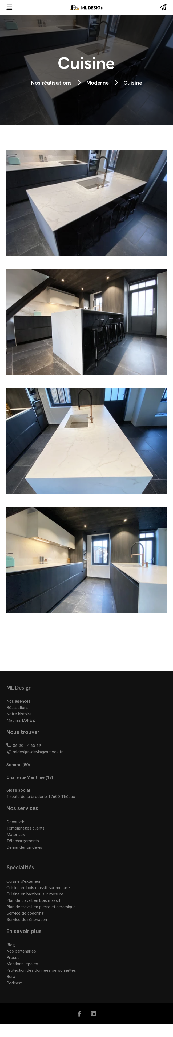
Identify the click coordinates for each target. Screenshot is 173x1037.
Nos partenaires (21, 951)
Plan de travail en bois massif (33, 900)
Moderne (97, 82)
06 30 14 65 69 (23, 745)
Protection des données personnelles (41, 970)
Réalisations (17, 707)
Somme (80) (18, 764)
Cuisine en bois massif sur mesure (38, 887)
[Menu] (9, 7)
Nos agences (18, 701)
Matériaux (15, 834)
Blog (10, 944)
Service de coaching (25, 913)
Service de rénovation (26, 919)
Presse (13, 957)
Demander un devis (24, 847)
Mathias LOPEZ (20, 720)
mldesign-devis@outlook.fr (34, 752)
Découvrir (15, 821)
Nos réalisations (51, 82)
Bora (10, 976)
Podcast (14, 983)
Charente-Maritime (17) (29, 777)
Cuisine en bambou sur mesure (34, 894)
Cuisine (132, 82)
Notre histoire (19, 714)
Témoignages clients (25, 828)
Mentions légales (22, 964)
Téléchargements (22, 841)
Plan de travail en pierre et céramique (41, 907)
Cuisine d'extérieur (23, 881)
